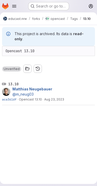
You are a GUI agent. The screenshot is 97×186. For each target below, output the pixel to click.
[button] (11, 69)
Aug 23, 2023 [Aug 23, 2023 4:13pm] (54, 99)
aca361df (9, 99)
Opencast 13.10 (30, 99)
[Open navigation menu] (14, 6)
